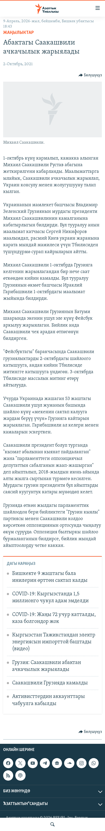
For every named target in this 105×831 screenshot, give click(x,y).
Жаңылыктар (18, 32)
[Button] (90, 75)
